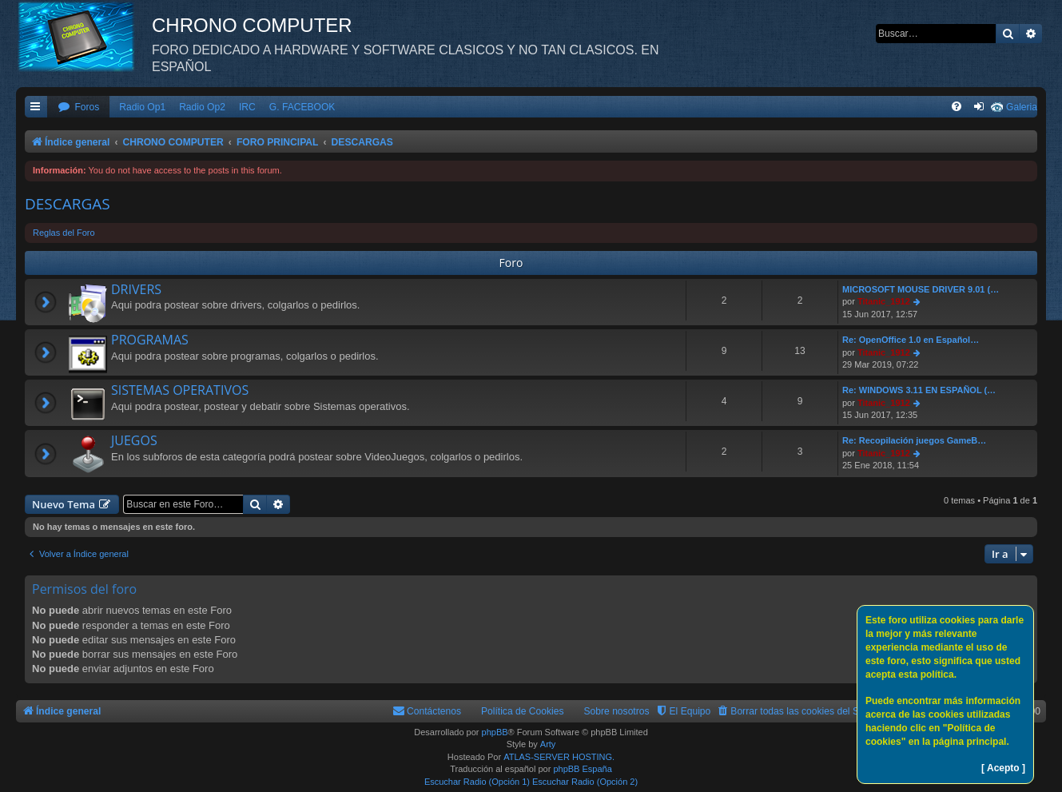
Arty (548, 744)
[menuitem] (78, 107)
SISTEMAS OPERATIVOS (180, 390)
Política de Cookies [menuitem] (522, 711)
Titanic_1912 (883, 301)
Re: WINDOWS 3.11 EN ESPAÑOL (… (919, 390)
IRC (247, 107)
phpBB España (582, 769)
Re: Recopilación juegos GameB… (914, 440)
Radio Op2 (202, 107)
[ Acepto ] (1003, 768)
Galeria (1021, 107)
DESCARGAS (67, 203)
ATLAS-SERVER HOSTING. (559, 757)
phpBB (495, 732)
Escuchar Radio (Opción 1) (477, 781)
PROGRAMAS (150, 339)
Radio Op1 (142, 107)
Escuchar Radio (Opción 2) (585, 781)
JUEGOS (134, 440)
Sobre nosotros (617, 711)
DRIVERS (136, 289)
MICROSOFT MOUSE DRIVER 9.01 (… (920, 289)
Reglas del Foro (64, 232)
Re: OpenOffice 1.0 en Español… (910, 339)
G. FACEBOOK (302, 107)
